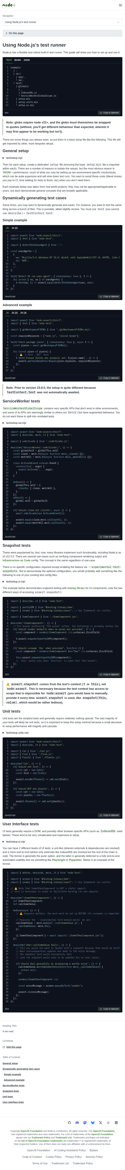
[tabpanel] (62, 89)
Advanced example (17, 305)
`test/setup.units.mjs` (17, 732)
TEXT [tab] (9, 60)
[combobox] (62, 22)
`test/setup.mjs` (14, 158)
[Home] (60, 5)
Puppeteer (75, 860)
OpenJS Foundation (31, 1131)
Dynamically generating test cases (34, 198)
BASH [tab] (17, 60)
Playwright (58, 860)
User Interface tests (21, 824)
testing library (76, 588)
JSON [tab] (26, 60)
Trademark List (64, 1137)
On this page (14, 33)
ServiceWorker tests (21, 401)
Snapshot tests (17, 545)
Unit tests (11, 711)
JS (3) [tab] (23, 312)
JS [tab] (7, 228)
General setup (16, 151)
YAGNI (7, 172)
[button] (120, 5)
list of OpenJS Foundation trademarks (42, 1141)
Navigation (8, 16)
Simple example (15, 220)
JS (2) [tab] (14, 228)
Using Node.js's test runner (34, 45)
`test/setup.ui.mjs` (15, 581)
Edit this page (14, 1047)
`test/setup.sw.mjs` (16, 423)
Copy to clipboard (109, 113)
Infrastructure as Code (16, 560)
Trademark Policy (41, 1137)
